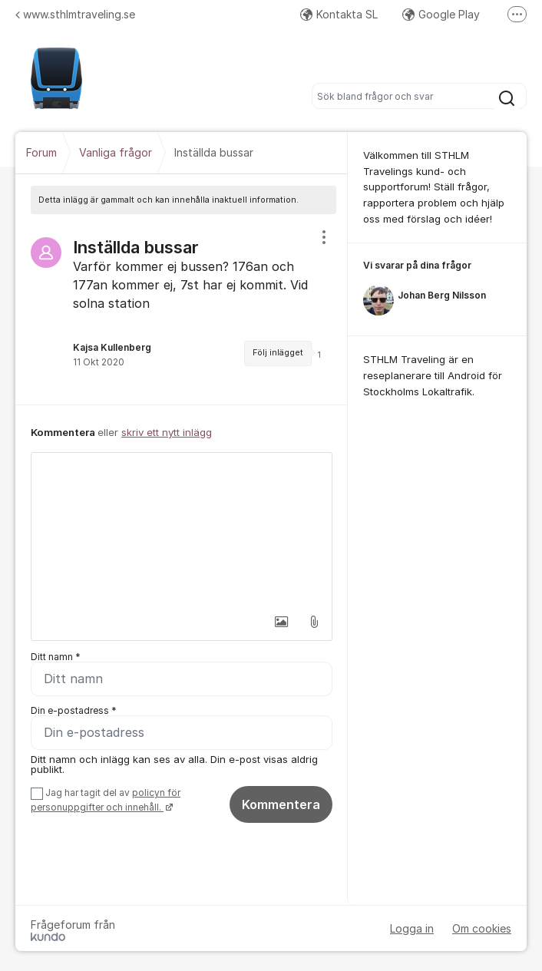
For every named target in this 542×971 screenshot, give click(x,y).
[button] (281, 621)
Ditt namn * (56, 656)
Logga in (412, 928)
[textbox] (181, 529)
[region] (181, 309)
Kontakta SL (339, 14)
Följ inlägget (278, 353)
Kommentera (281, 804)
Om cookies (481, 928)
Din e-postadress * (74, 710)
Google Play (441, 14)
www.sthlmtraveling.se (75, 14)
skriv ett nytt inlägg (166, 432)
